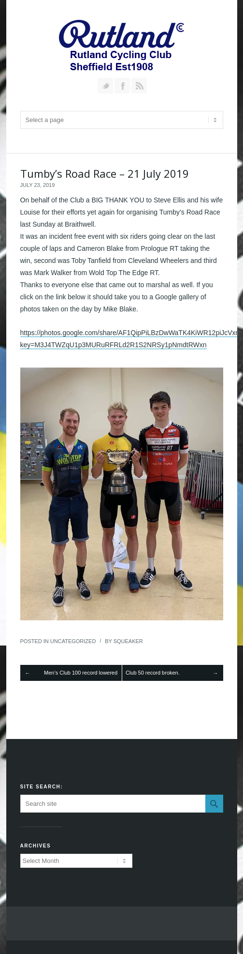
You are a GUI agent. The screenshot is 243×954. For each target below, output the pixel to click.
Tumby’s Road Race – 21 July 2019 (104, 173)
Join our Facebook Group (122, 85)
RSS (139, 85)
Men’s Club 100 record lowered (80, 673)
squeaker (128, 641)
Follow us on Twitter (105, 85)
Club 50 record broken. (153, 673)
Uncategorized (73, 641)
